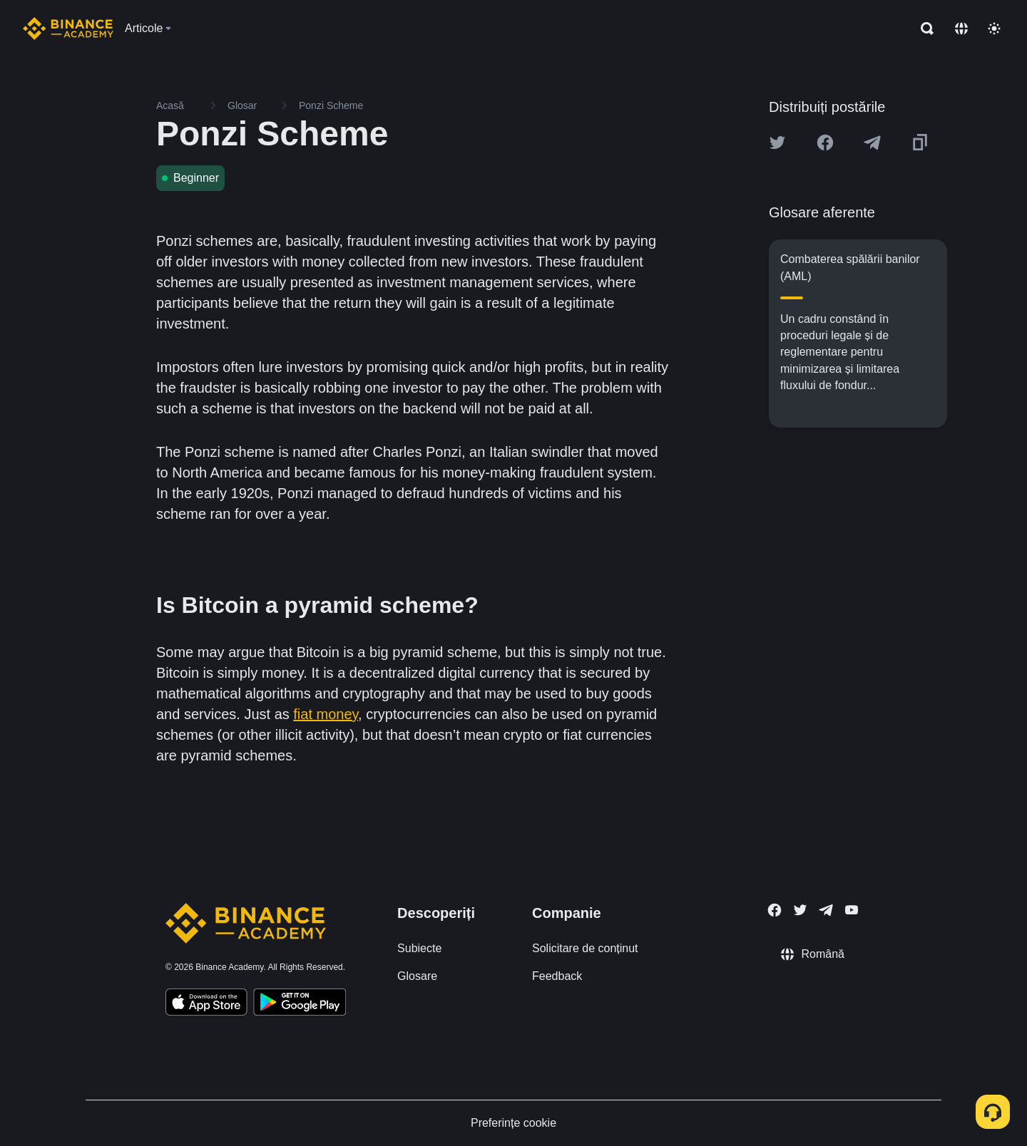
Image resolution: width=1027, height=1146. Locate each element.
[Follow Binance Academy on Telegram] (826, 910)
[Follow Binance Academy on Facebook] (774, 910)
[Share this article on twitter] (777, 142)
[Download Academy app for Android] (299, 1004)
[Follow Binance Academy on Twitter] (800, 910)
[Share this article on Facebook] (825, 142)
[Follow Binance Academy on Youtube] (851, 909)
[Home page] (68, 28)
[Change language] (961, 28)
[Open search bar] (923, 28)
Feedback (557, 976)
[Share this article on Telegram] (872, 142)
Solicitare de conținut (585, 948)
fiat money (325, 714)
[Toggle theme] (994, 28)
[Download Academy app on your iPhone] (206, 1004)
